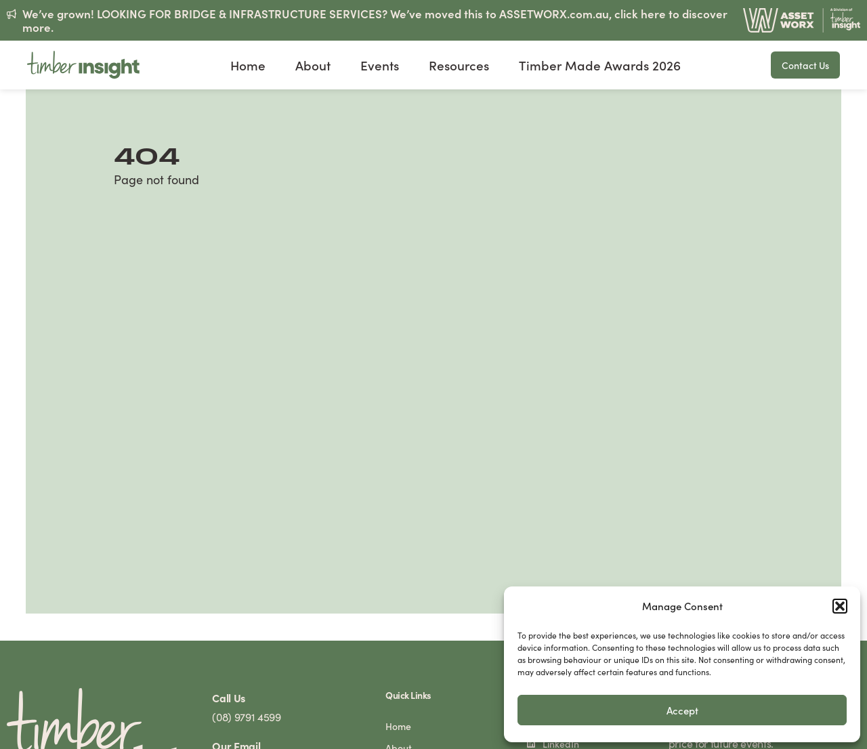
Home (248, 65)
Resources (459, 65)
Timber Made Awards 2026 (600, 65)
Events (379, 65)
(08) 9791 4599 (246, 717)
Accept (682, 710)
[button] (840, 606)
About (313, 65)
